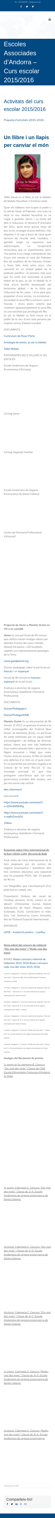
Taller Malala (11, 348)
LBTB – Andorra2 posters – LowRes (24, 932)
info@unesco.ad (34, 2)
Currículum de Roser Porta (19, 336)
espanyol (23, 671)
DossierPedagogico (15, 708)
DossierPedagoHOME (16, 715)
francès (8, 671)
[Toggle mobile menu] (50, 19)
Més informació (13, 789)
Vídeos (8, 822)
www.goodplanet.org (16, 661)
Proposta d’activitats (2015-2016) (24, 120)
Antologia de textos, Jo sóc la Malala (25, 342)
